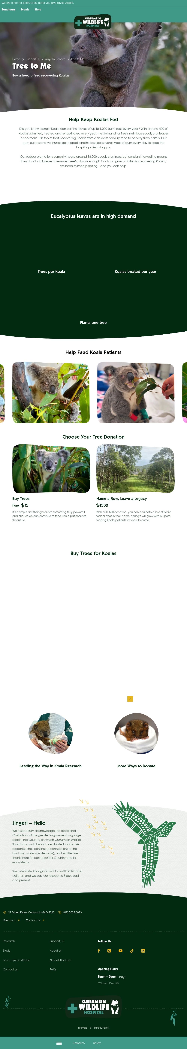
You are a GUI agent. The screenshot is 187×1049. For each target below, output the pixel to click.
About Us (55, 951)
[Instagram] (109, 950)
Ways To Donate (55, 59)
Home (16, 59)
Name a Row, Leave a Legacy (121, 499)
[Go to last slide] (12, 392)
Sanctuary (9, 9)
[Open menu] (59, 1043)
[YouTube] (120, 950)
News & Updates (60, 960)
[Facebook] (99, 950)
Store (38, 9)
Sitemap (82, 1028)
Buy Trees (20, 499)
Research (79, 1043)
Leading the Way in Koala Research (51, 766)
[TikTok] (132, 951)
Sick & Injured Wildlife (16, 960)
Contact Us (33, 920)
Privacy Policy (101, 1028)
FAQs (53, 970)
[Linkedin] (143, 951)
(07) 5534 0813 (72, 913)
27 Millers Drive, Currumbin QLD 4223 (31, 913)
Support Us (32, 59)
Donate (121, 1043)
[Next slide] (174, 392)
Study (97, 1043)
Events (25, 9)
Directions (9, 920)
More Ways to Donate (136, 766)
